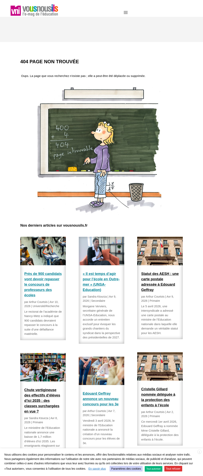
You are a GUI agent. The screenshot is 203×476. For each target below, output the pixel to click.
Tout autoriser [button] (153, 468)
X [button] (199, 452)
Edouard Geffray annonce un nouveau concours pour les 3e (101, 373)
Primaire (38, 397)
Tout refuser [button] (173, 468)
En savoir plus (97, 468)
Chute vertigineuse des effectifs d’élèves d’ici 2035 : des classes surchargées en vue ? (42, 375)
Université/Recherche (46, 281)
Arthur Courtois (38, 276)
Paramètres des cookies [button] (126, 468)
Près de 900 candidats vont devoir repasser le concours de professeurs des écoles (43, 259)
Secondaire (98, 275)
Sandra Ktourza (38, 393)
